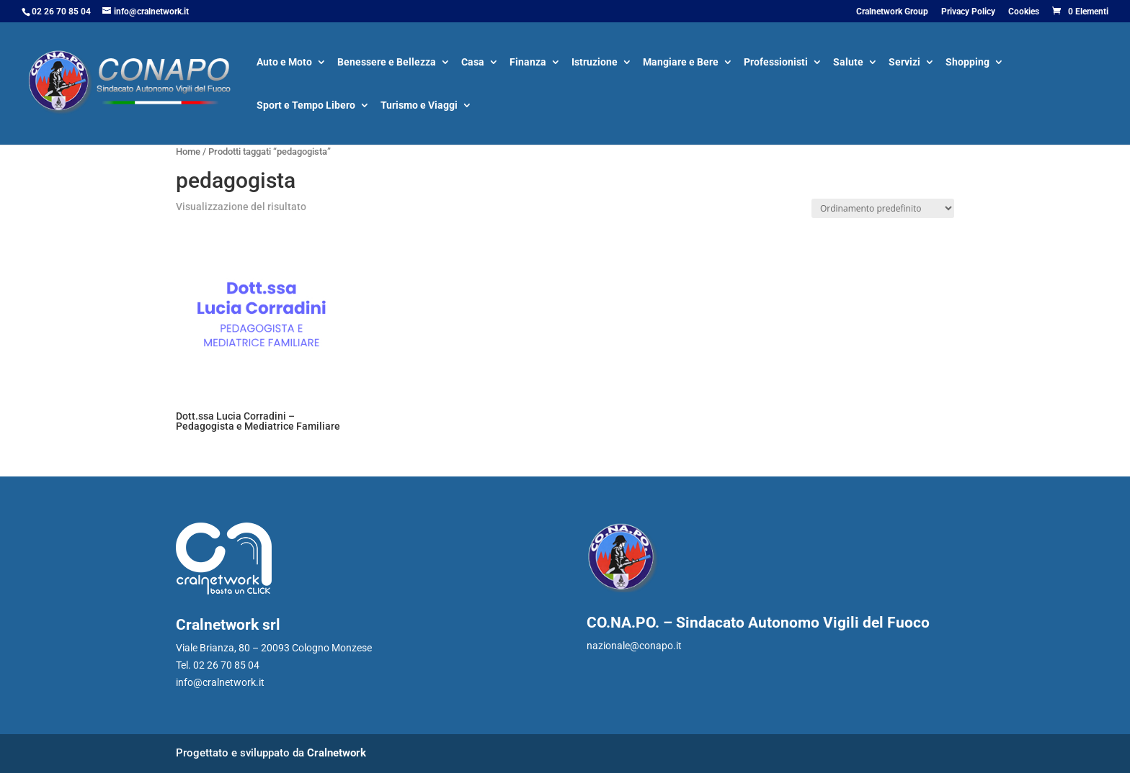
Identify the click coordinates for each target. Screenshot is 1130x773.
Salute (848, 63)
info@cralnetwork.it (220, 682)
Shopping (967, 63)
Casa (472, 63)
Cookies (1023, 12)
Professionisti (776, 63)
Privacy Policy (968, 12)
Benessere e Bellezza (386, 63)
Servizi (904, 63)
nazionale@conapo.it (634, 645)
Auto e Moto (284, 63)
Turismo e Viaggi (419, 106)
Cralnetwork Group (892, 12)
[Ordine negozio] (882, 208)
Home (188, 151)
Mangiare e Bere (681, 63)
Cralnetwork (336, 752)
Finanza (528, 63)
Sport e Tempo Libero (306, 106)
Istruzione (594, 63)
